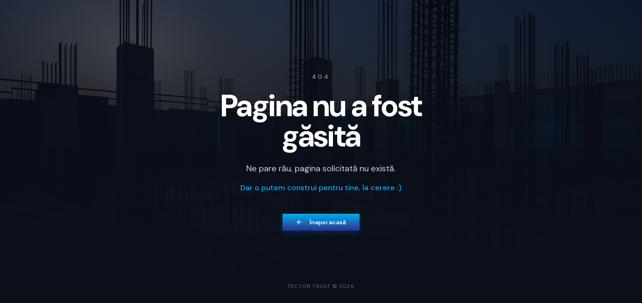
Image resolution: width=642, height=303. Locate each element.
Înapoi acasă (321, 222)
